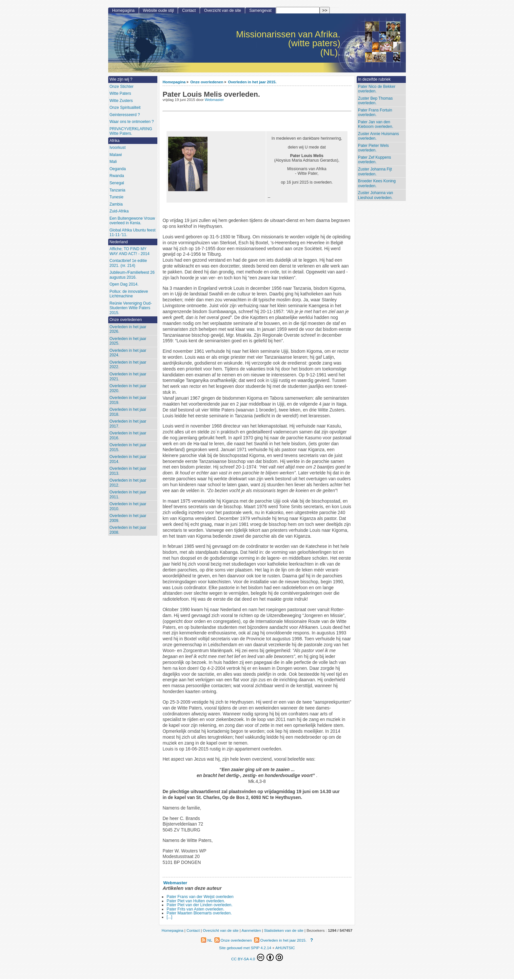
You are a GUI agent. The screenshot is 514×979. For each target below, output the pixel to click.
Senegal (116, 183)
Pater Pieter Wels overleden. (373, 148)
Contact (189, 10)
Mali (113, 161)
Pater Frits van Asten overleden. (195, 909)
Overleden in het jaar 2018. (127, 412)
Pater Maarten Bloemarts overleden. (199, 913)
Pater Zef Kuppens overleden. (374, 160)
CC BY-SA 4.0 (257, 957)
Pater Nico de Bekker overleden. (376, 89)
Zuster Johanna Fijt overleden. (375, 171)
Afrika (114, 140)
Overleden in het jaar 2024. (127, 353)
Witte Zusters (121, 100)
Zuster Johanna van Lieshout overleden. (375, 195)
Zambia (116, 204)
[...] (169, 917)
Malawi (115, 154)
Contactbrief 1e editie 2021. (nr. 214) (128, 263)
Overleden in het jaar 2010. (127, 506)
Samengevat (260, 10)
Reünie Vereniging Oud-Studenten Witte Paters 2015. (130, 308)
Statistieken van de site (283, 930)
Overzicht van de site (222, 10)
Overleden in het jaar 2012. (127, 483)
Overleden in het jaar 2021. (127, 376)
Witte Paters (120, 93)
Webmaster (214, 100)
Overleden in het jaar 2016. (127, 435)
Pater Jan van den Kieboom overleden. (375, 124)
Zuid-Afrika (118, 211)
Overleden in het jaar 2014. (127, 459)
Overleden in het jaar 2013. (127, 471)
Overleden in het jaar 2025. (127, 341)
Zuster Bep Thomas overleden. (375, 101)
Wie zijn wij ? (120, 79)
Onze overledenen (206, 82)
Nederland (118, 242)
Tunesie (116, 197)
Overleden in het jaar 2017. (127, 424)
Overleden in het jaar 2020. (127, 388)
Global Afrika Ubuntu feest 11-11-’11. (132, 232)
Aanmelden (251, 930)
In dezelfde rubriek (374, 79)
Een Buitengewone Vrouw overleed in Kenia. (132, 221)
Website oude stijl (158, 10)
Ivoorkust (117, 147)
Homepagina (174, 82)
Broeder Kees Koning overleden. (377, 183)
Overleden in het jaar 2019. (127, 400)
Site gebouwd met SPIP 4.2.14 (245, 948)
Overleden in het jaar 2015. (252, 82)
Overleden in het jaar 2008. (127, 530)
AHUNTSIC (285, 948)
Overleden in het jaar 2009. (127, 518)
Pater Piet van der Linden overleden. (199, 905)
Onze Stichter (121, 86)
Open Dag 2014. (124, 284)
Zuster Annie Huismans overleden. (378, 136)
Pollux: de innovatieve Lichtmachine (128, 294)
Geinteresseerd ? (124, 114)
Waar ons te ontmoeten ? (131, 121)
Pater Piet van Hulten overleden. (196, 901)
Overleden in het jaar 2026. (127, 329)
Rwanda (116, 175)
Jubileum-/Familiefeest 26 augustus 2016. (132, 275)
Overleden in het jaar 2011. (127, 494)
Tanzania (117, 190)
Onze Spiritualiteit (125, 107)
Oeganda (117, 169)
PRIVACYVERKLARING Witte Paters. (130, 131)
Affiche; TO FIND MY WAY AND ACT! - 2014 (129, 251)
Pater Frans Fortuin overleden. (375, 112)
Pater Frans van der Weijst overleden (200, 896)
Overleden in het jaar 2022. (127, 365)
